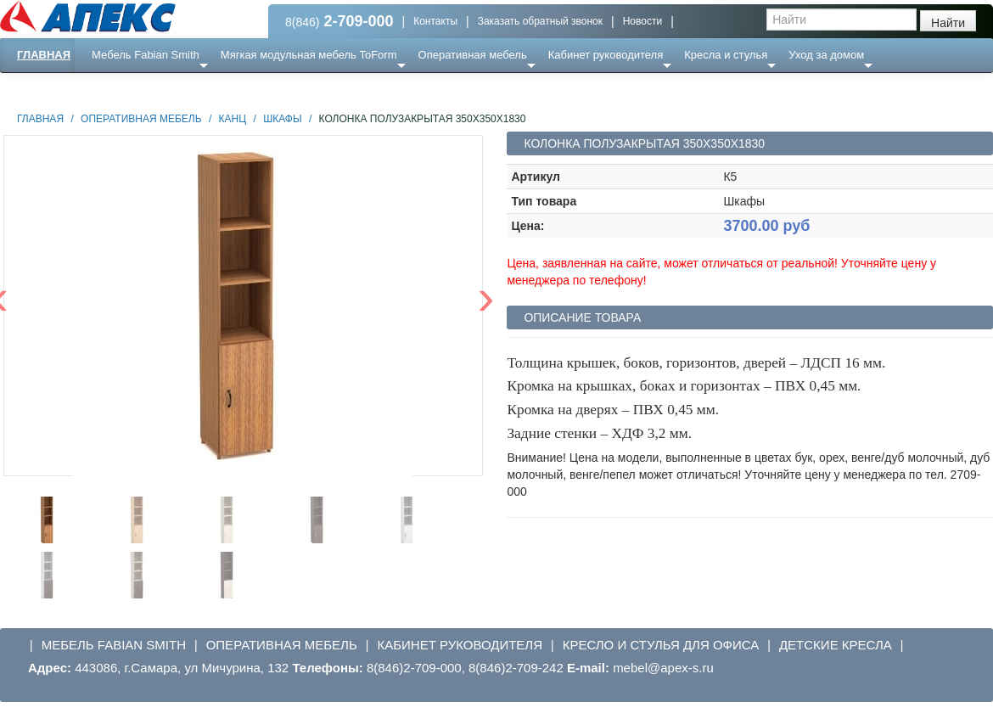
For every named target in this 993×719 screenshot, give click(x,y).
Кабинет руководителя (605, 54)
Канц (233, 119)
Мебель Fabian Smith (145, 54)
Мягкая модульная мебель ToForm (309, 54)
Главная (43, 54)
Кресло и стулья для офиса (661, 645)
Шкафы (282, 119)
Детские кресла (835, 645)
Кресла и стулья (725, 54)
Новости (642, 21)
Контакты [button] (435, 21)
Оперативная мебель (472, 54)
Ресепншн (184, 88)
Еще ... (119, 88)
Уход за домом (826, 54)
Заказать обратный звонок (540, 21)
